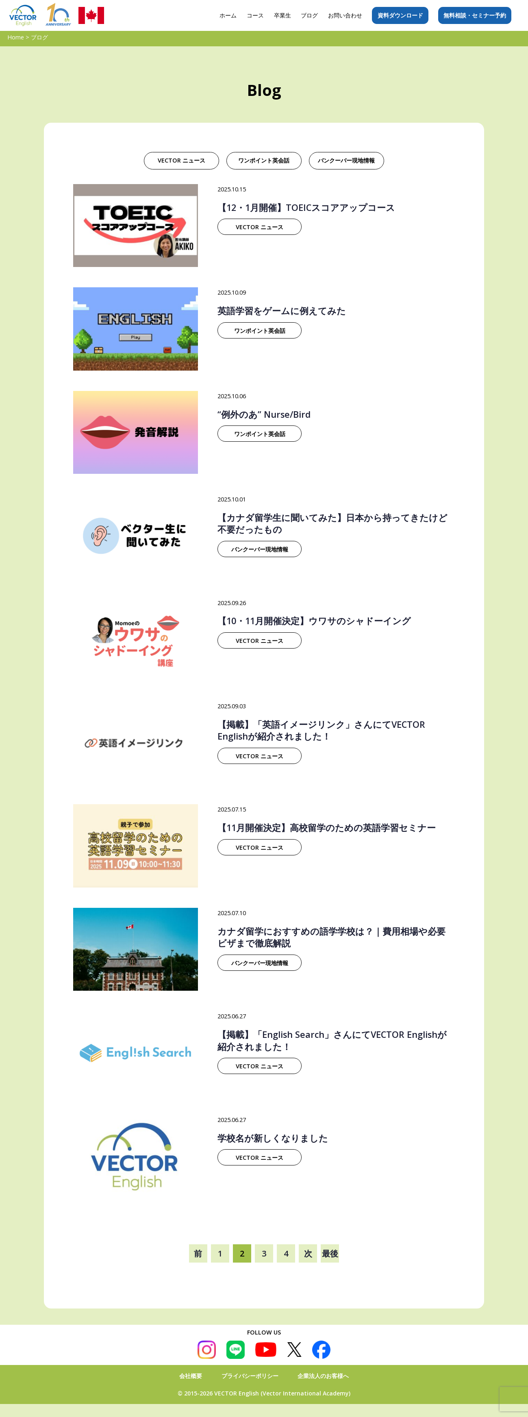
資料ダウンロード (400, 15)
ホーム (228, 15)
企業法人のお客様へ (323, 1376)
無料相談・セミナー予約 (474, 15)
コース (255, 15)
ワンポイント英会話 (263, 160)
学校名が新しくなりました (272, 1138)
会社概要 (190, 1376)
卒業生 (282, 15)
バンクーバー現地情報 (346, 160)
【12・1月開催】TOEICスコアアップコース (306, 207)
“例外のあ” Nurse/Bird (264, 414)
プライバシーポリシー (250, 1376)
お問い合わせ (345, 15)
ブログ (309, 15)
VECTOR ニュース (181, 160)
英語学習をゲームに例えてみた (281, 311)
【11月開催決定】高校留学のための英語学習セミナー (326, 827)
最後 (330, 1253)
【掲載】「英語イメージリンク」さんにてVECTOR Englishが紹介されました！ (321, 730)
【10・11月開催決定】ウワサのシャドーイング (314, 621)
